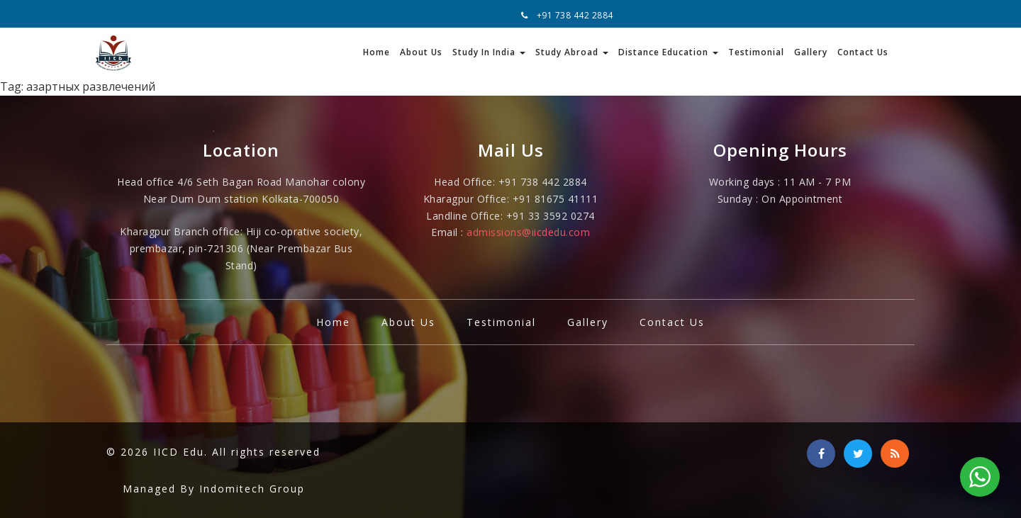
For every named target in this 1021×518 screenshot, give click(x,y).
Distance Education (668, 52)
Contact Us (862, 52)
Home (376, 52)
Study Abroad (571, 52)
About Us (421, 52)
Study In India (488, 52)
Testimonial (756, 52)
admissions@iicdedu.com (528, 232)
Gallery (810, 52)
